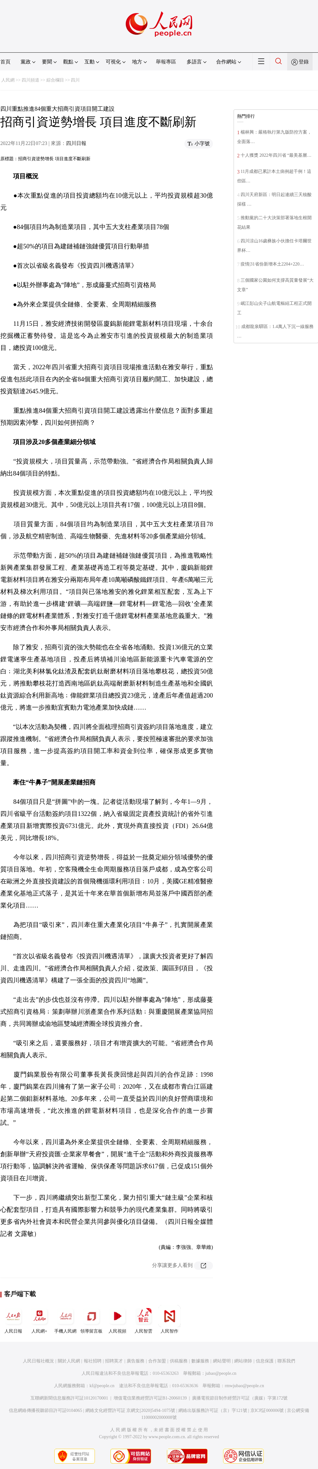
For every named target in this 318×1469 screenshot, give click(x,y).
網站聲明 (222, 1361)
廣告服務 (135, 1361)
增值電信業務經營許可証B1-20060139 (150, 1398)
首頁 (5, 61)
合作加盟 (157, 1361)
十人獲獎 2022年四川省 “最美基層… (276, 155)
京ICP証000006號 (267, 1410)
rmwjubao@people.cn (244, 1385)
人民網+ (39, 1319)
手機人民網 (65, 1319)
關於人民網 (69, 1361)
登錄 (304, 61)
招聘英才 (114, 1361)
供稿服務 (179, 1361)
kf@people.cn (102, 1385)
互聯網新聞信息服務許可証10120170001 (69, 1398)
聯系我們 (286, 1361)
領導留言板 (91, 1319)
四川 (75, 80)
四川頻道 (30, 80)
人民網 (8, 80)
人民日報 (13, 1319)
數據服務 (200, 1361)
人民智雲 (143, 1319)
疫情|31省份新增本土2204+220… (272, 264)
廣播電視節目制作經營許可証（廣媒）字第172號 (240, 1398)
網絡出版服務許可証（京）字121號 (212, 1410)
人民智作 (169, 1319)
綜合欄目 (55, 80)
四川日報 (76, 143)
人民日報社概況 (38, 1361)
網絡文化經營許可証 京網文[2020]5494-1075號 (130, 1410)
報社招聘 (93, 1361)
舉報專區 (166, 61)
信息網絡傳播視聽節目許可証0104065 (45, 1410)
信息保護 (265, 1361)
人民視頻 (117, 1319)
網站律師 (243, 1361)
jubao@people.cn (220, 1373)
